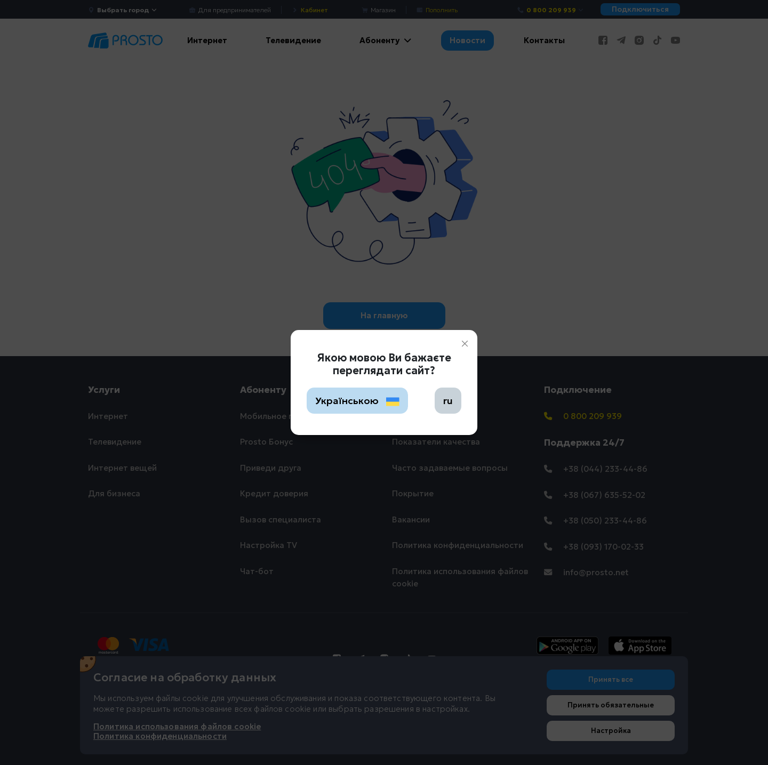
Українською (357, 400)
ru (448, 400)
